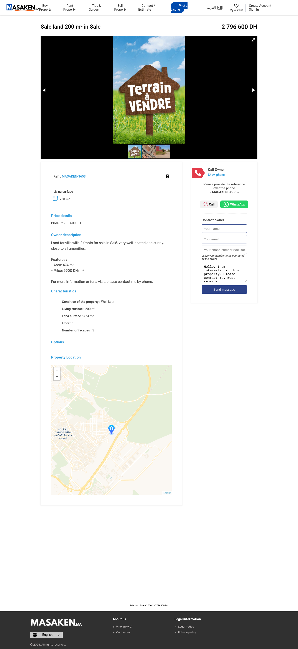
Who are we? (124, 626)
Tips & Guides (95, 7)
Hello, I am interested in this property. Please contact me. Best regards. (224, 274)
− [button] (57, 377)
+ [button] (57, 370)
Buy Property (45, 7)
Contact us (123, 632)
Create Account (260, 6)
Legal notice (186, 626)
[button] (253, 39)
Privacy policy (187, 632)
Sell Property (120, 7)
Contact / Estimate (146, 7)
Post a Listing (179, 7)
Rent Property (69, 7)
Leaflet (167, 493)
